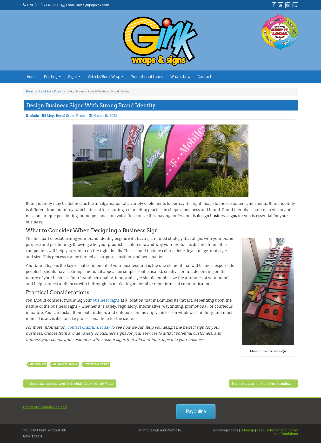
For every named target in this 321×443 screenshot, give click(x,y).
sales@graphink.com (92, 5)
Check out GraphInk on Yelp (45, 407)
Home (32, 76)
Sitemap (247, 430)
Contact (204, 76)
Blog (50, 115)
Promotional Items (147, 76)
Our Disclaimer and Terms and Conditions (277, 432)
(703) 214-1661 (46, 5)
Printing (51, 76)
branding (37, 364)
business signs (106, 300)
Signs (73, 76)
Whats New (180, 76)
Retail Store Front (50, 91)
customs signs (96, 364)
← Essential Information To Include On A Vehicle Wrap (70, 383)
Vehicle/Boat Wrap (104, 76)
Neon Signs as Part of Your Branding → (263, 383)
